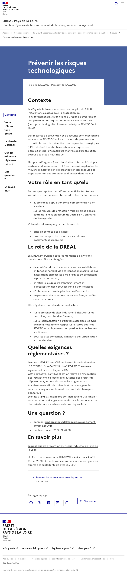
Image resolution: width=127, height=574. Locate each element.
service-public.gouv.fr (33, 548)
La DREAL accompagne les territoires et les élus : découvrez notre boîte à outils (69, 32)
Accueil (6, 32)
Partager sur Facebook (31, 503)
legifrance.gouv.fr (62, 548)
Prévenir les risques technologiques (57, 477)
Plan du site (8, 558)
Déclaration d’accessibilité (93, 558)
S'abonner (88, 501)
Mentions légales (39, 558)
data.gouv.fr (85, 548)
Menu (122, 4)
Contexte (10, 115)
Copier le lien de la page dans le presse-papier (66, 503)
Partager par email (58, 503)
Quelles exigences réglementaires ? (10, 158)
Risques (113, 32)
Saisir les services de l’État (63, 558)
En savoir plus (9, 188)
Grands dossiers (21, 32)
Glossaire (22, 558)
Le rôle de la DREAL (10, 143)
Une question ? (9, 175)
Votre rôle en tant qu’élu (8, 128)
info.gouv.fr (9, 548)
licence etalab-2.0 (67, 569)
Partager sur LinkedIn (49, 503)
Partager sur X (40, 503)
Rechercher (116, 4)
